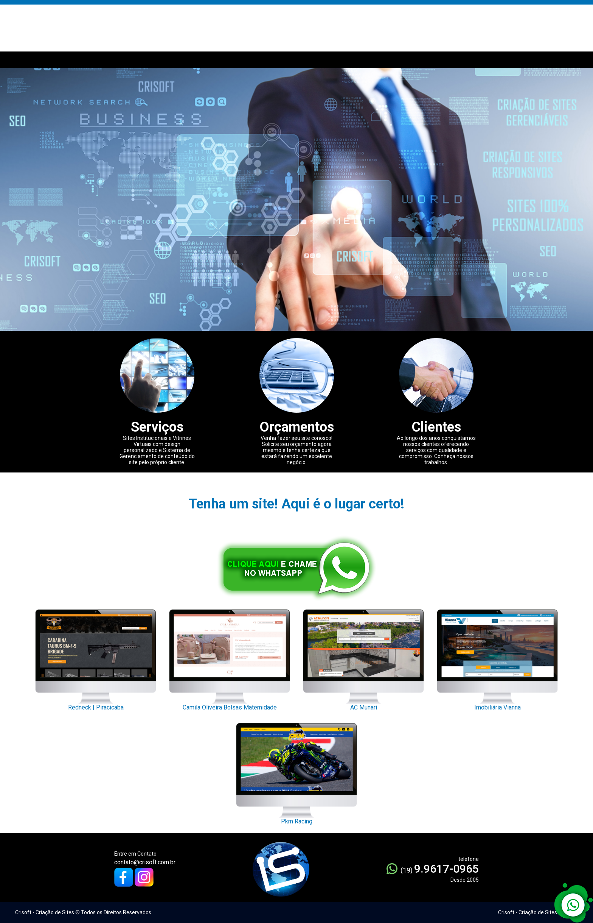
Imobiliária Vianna (497, 658)
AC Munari (363, 658)
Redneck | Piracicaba (95, 658)
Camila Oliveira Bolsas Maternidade (229, 658)
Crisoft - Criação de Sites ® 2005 (537, 912)
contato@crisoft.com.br (144, 862)
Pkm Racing (296, 771)
